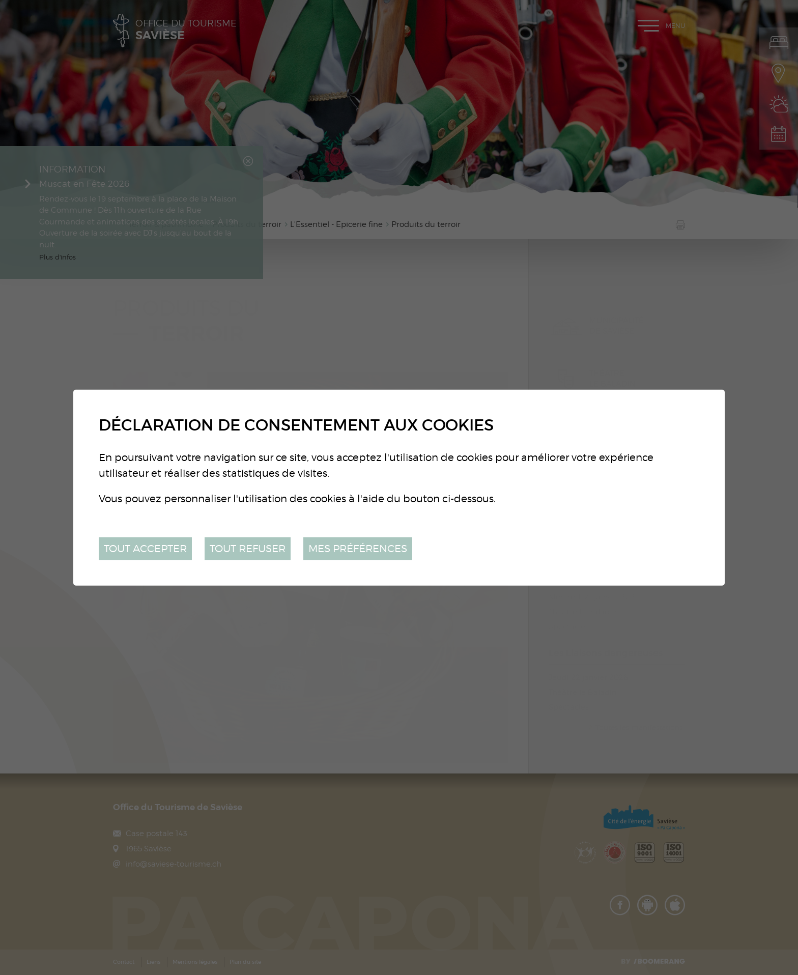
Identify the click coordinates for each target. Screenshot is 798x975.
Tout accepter (145, 548)
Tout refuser (248, 548)
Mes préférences (357, 548)
